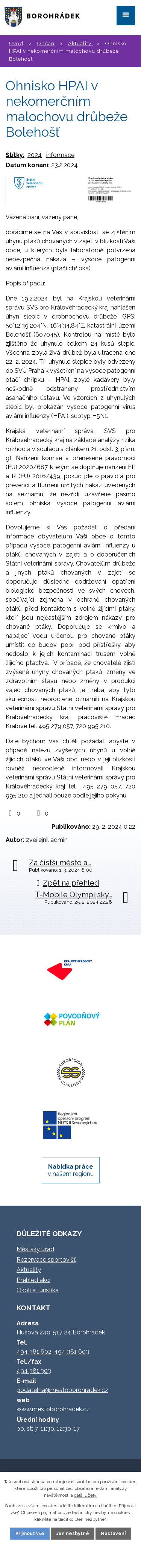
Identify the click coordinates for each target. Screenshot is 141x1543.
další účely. (85, 1495)
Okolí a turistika (38, 1290)
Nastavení (113, 1533)
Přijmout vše (29, 1533)
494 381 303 (34, 1370)
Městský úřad (35, 1249)
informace (60, 155)
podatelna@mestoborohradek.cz (62, 1390)
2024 (34, 155)
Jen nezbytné (72, 1533)
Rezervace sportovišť (46, 1259)
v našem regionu (71, 1170)
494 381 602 (34, 1351)
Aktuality (80, 43)
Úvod (16, 43)
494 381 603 (71, 1351)
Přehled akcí (33, 1280)
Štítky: (15, 155)
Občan (46, 43)
